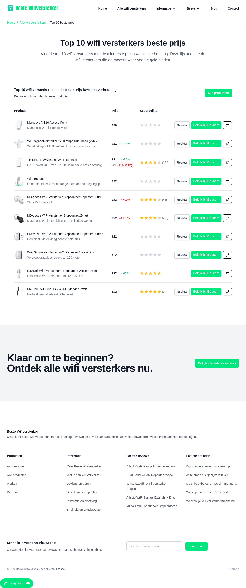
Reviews (12, 492)
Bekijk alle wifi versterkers (217, 363)
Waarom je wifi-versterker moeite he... (211, 501)
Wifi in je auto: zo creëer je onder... (209, 492)
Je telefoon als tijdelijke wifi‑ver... (208, 475)
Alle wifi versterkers (131, 8)
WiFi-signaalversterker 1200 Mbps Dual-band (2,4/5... (63, 141)
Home (102, 8)
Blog (214, 8)
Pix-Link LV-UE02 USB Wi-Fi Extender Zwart (57, 289)
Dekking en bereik (79, 483)
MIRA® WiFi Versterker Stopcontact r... (152, 506)
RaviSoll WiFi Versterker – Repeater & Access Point (62, 270)
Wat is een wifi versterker (84, 475)
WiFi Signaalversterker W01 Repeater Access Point (61, 252)
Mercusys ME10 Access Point (47, 122)
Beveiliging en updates (82, 492)
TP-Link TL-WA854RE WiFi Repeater (52, 160)
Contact (233, 8)
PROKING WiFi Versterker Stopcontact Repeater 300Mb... (66, 234)
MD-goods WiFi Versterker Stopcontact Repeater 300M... (65, 197)
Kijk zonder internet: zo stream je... (209, 466)
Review (183, 125)
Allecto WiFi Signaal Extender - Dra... (151, 497)
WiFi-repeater (36, 178)
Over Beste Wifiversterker (84, 466)
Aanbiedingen (16, 466)
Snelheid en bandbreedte (84, 509)
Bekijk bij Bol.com (207, 125)
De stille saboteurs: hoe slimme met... (211, 483)
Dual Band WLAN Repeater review (149, 475)
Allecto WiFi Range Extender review (150, 466)
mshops (60, 568)
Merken (12, 483)
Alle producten (218, 93)
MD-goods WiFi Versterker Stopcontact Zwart (57, 215)
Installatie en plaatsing (82, 501)
